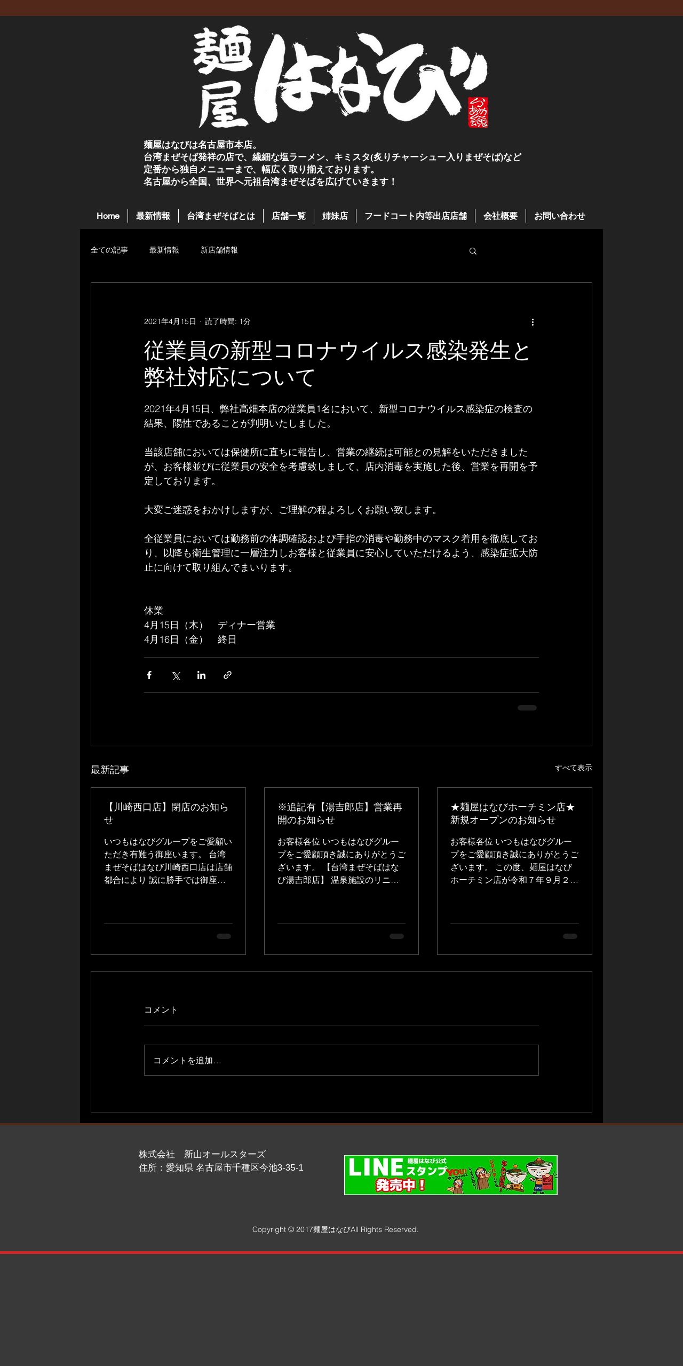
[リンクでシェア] (228, 675)
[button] (289, 216)
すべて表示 (573, 767)
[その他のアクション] (532, 321)
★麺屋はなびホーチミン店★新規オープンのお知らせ (512, 813)
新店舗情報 (219, 250)
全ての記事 (109, 250)
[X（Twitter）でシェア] (175, 675)
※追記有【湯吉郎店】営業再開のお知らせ (339, 813)
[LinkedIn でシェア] (201, 675)
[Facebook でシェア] (149, 675)
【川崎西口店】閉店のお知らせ (166, 813)
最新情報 (164, 250)
